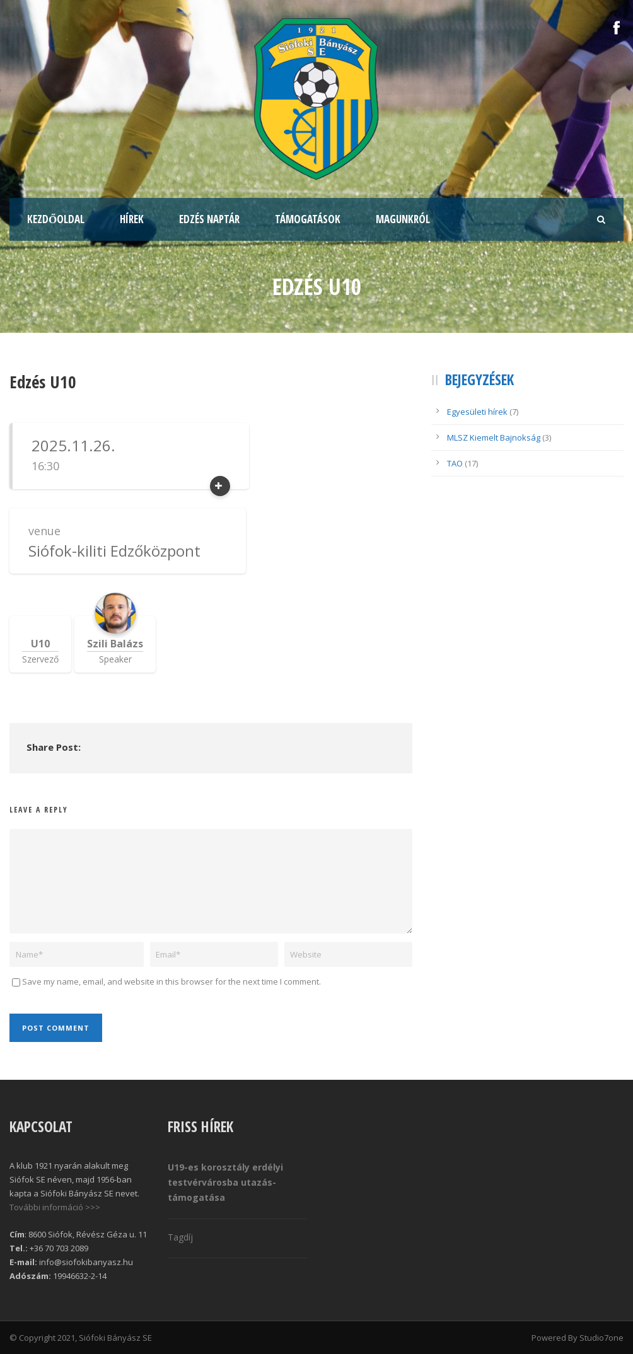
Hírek (132, 219)
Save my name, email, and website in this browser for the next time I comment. (171, 981)
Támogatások (307, 219)
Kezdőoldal (55, 219)
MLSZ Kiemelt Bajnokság (493, 437)
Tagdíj (180, 1237)
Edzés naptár (209, 219)
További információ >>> (54, 1207)
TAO (455, 463)
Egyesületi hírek (477, 411)
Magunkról (403, 219)
